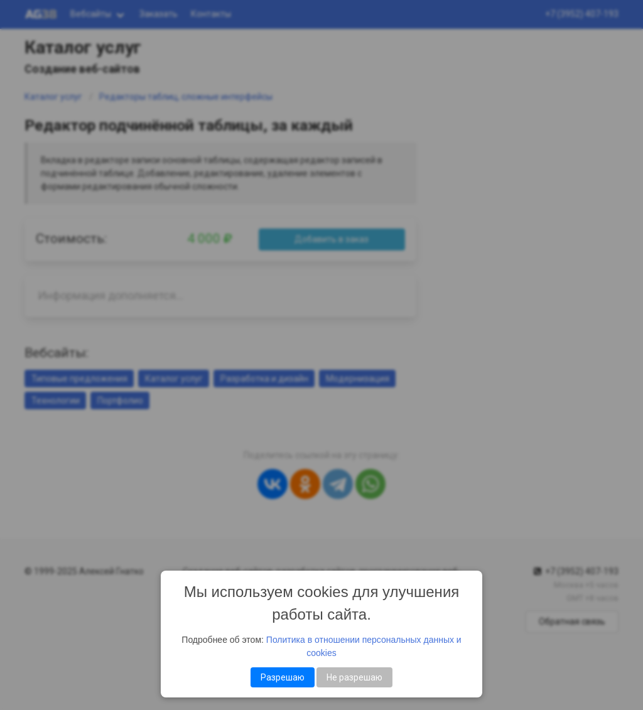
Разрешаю (283, 677)
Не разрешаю (354, 677)
